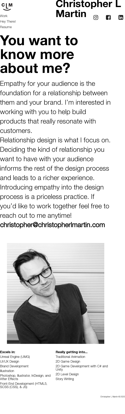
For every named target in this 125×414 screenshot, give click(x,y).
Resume (6, 27)
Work (4, 16)
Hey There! (8, 22)
